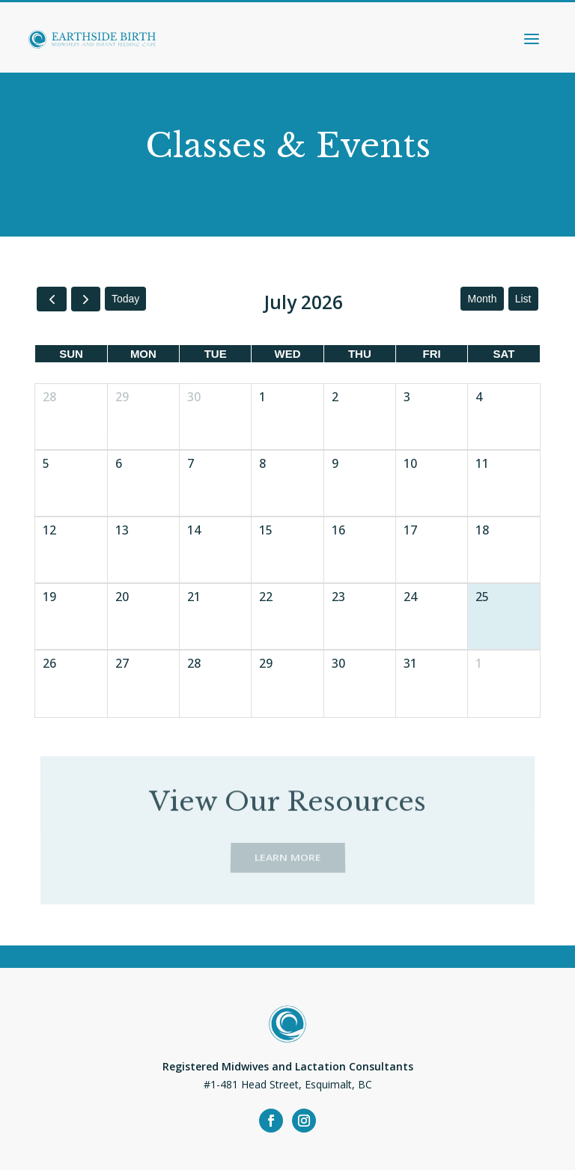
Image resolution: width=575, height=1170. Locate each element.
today (125, 299)
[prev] (51, 299)
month (482, 299)
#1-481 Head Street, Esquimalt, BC (288, 1084)
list (523, 299)
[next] (85, 299)
